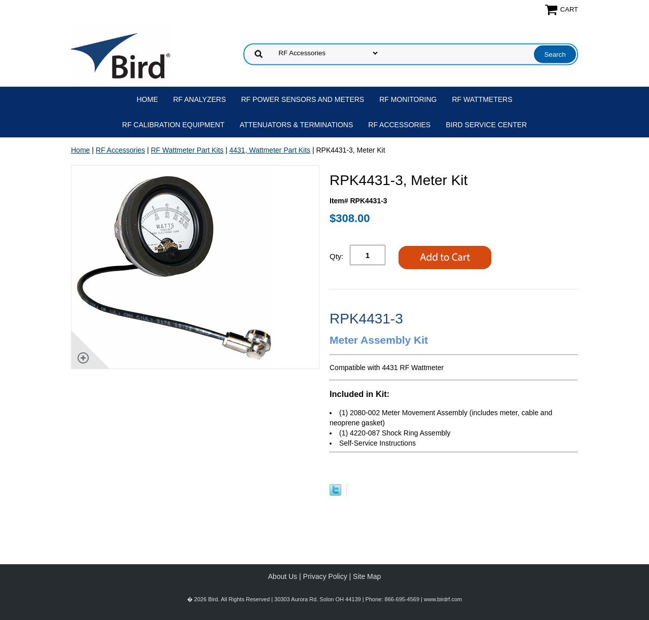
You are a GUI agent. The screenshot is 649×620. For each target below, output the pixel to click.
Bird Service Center (486, 125)
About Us (283, 576)
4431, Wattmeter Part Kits (269, 150)
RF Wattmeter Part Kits (187, 150)
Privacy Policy (325, 576)
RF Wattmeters (482, 99)
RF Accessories (399, 125)
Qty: (337, 256)
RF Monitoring (408, 99)
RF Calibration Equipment (173, 125)
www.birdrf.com (443, 599)
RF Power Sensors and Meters (303, 99)
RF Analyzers (199, 99)
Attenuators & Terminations (296, 125)
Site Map (367, 576)
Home (147, 99)
